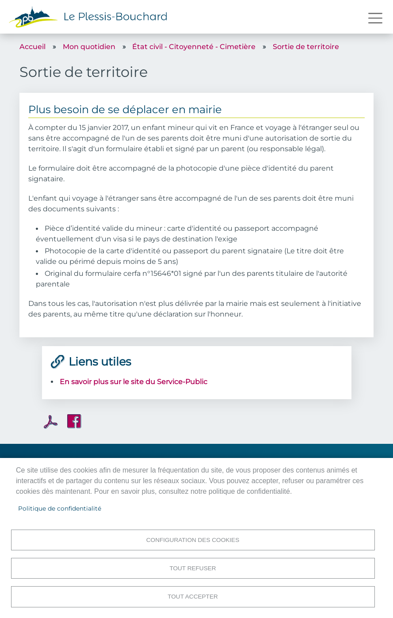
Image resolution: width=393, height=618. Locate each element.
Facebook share (74, 421)
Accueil (32, 46)
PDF (51, 422)
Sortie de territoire (306, 46)
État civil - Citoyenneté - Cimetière (194, 46)
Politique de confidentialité (59, 507)
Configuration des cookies (192, 538)
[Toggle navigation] (375, 18)
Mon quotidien (89, 46)
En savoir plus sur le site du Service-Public (133, 382)
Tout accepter (193, 596)
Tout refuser (192, 567)
